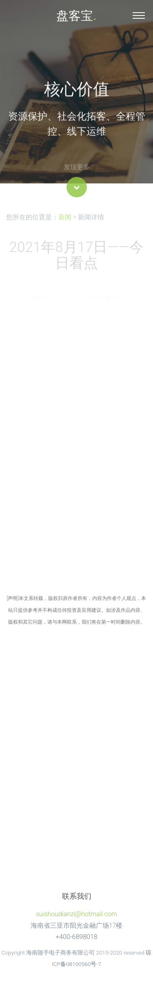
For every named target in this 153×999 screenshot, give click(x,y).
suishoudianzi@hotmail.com (76, 914)
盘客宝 (76, 16)
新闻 (64, 219)
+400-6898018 (76, 937)
